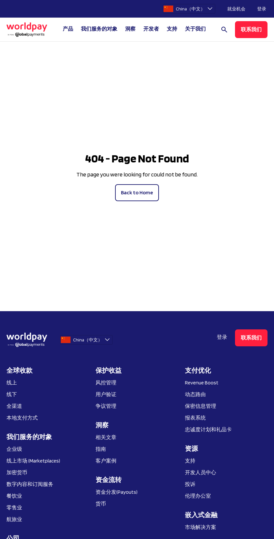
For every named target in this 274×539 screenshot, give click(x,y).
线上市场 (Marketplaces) (33, 461)
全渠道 (14, 406)
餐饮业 (14, 496)
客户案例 (106, 461)
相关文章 (106, 437)
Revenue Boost (201, 383)
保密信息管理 (200, 406)
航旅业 (14, 519)
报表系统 (195, 418)
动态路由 (195, 394)
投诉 (190, 484)
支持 (172, 29)
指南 (101, 449)
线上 (12, 383)
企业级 (14, 449)
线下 (12, 394)
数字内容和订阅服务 (30, 484)
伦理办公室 (198, 496)
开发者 (151, 29)
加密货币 (17, 472)
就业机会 (236, 8)
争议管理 (106, 406)
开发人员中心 (200, 472)
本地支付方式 (22, 418)
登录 (261, 8)
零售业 (14, 507)
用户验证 (106, 394)
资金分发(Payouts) (116, 492)
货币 (101, 504)
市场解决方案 (200, 527)
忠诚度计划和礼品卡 (208, 429)
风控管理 (106, 383)
